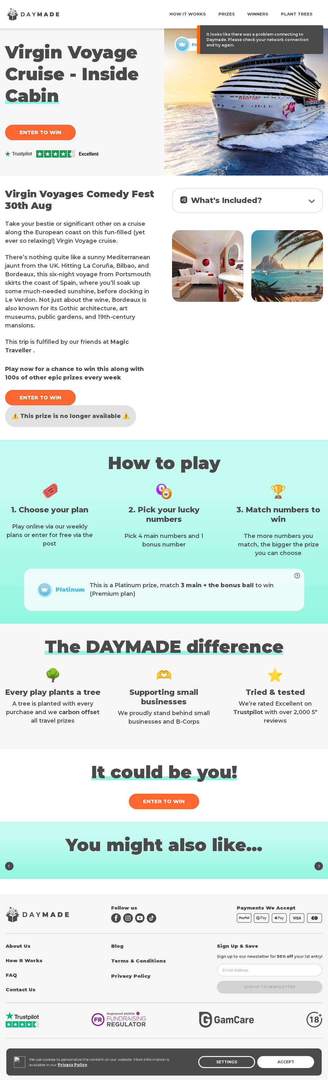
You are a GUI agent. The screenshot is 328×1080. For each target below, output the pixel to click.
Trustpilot (248, 722)
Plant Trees (297, 13)
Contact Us (21, 990)
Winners (257, 13)
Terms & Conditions (138, 961)
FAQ (11, 975)
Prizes (226, 13)
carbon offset (79, 722)
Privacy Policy (131, 976)
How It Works (188, 13)
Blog (117, 946)
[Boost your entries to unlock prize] (295, 588)
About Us (18, 946)
